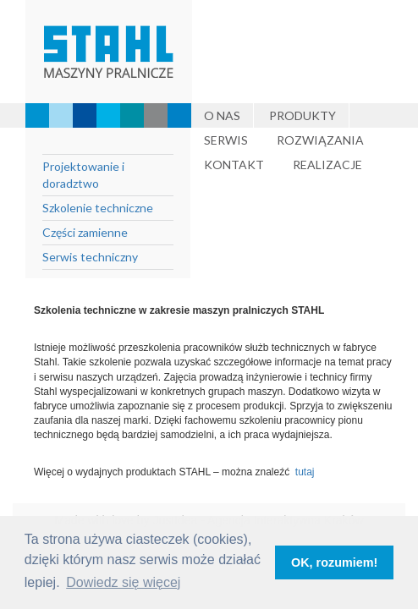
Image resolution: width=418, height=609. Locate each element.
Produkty (302, 115)
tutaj (307, 472)
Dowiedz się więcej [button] (123, 582)
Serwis (226, 140)
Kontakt (234, 164)
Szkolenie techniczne (97, 207)
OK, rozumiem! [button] (334, 562)
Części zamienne (85, 232)
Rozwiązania (320, 140)
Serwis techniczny (90, 257)
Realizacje (327, 164)
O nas (222, 115)
